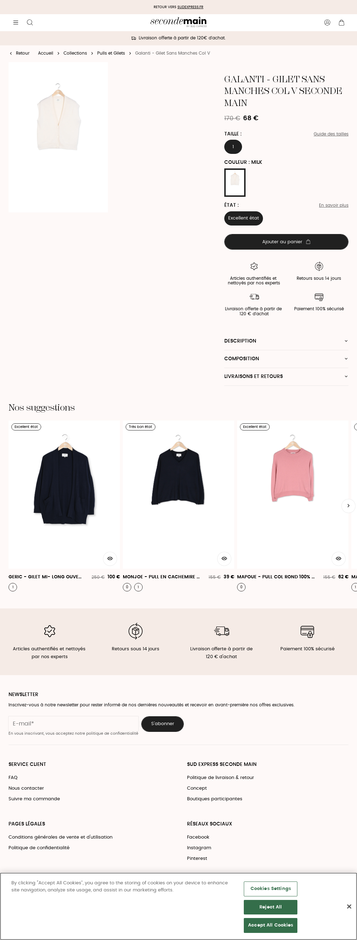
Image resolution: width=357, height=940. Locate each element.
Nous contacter (26, 788)
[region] (178, 906)
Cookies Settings (271, 888)
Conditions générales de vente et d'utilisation (60, 837)
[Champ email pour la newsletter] (73, 723)
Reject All (270, 907)
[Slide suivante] (348, 506)
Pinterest (197, 858)
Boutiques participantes (214, 799)
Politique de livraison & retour (220, 777)
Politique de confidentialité (39, 848)
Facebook (198, 837)
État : (231, 205)
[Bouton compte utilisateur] (327, 22)
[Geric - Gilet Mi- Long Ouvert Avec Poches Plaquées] (64, 506)
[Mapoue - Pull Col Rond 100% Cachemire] (292, 506)
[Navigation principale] (16, 22)
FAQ (13, 777)
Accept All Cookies (270, 925)
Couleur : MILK (243, 162)
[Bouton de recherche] (30, 22)
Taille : (233, 134)
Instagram (199, 848)
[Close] (349, 906)
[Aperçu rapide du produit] (110, 559)
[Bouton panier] (341, 22)
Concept (197, 788)
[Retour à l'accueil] (178, 23)
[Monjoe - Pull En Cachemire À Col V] (178, 506)
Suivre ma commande (34, 799)
